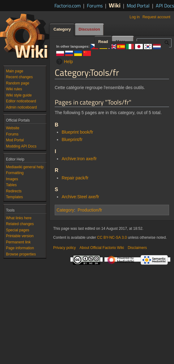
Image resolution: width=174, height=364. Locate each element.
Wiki (115, 5)
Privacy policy (64, 248)
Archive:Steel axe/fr (80, 196)
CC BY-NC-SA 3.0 (112, 237)
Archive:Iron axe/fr (79, 158)
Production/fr (90, 210)
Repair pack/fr (75, 177)
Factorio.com (67, 5)
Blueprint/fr (72, 139)
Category (65, 210)
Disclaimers (137, 248)
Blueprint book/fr (77, 132)
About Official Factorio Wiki (101, 248)
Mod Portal (138, 5)
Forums (95, 5)
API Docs (165, 5)
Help (64, 61)
